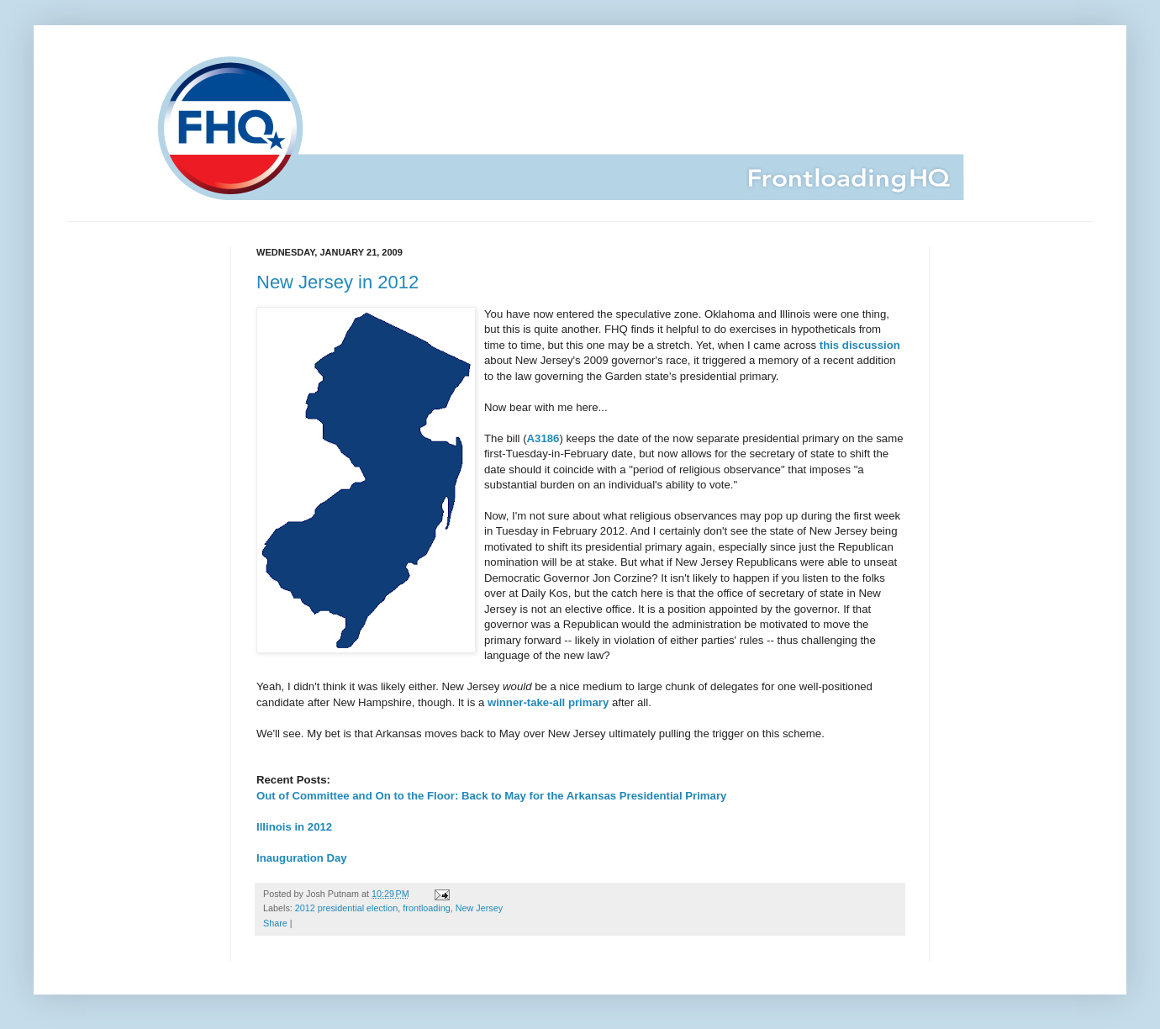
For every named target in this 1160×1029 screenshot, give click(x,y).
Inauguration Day (301, 858)
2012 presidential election (346, 908)
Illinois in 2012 (294, 827)
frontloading (426, 908)
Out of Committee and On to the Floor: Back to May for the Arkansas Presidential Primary (491, 795)
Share (275, 923)
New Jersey (479, 908)
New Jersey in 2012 (337, 282)
